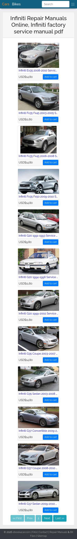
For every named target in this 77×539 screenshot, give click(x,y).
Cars (5, 4)
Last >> (59, 518)
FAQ (34, 532)
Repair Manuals (58, 532)
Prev (30, 518)
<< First (17, 518)
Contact (43, 532)
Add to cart (50, 76)
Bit (71, 532)
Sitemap (42, 535)
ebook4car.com (21, 532)
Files (33, 535)
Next (47, 518)
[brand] (72, 4)
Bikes (16, 4)
